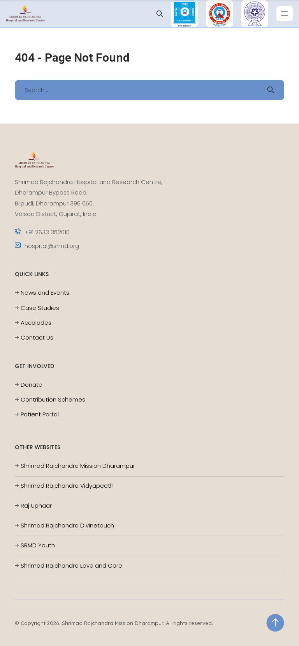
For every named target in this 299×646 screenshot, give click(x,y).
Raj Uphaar (36, 505)
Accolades (36, 323)
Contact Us (37, 337)
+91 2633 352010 (42, 232)
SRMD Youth (38, 545)
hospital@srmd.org (47, 246)
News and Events (45, 292)
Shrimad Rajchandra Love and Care (71, 565)
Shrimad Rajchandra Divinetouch (67, 525)
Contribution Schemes (53, 399)
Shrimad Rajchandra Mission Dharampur (78, 466)
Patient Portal (40, 414)
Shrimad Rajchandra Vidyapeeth (67, 485)
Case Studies (40, 308)
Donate (31, 385)
